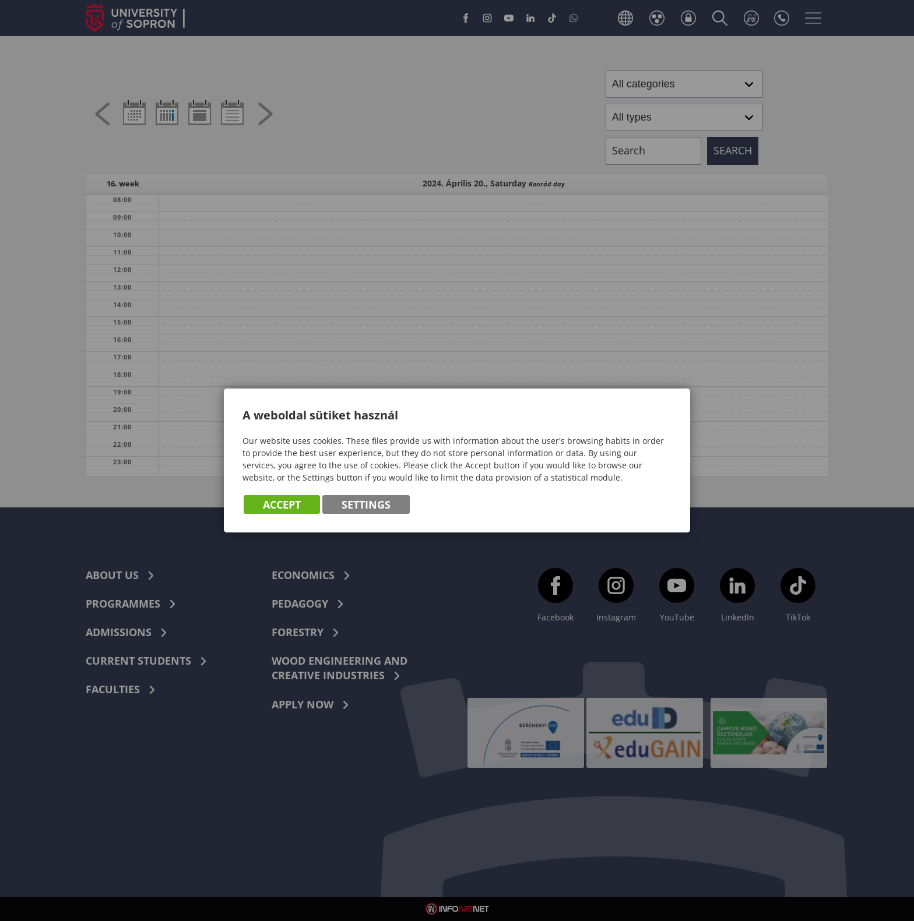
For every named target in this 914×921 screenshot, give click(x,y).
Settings (366, 505)
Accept (282, 505)
